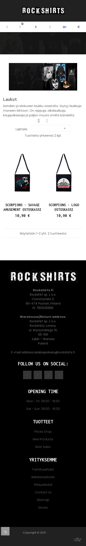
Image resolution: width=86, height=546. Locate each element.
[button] (36, 27)
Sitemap (43, 500)
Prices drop (43, 431)
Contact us (43, 492)
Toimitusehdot (43, 469)
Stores (43, 507)
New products (43, 439)
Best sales (43, 447)
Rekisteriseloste (43, 477)
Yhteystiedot (43, 485)
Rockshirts (54, 533)
